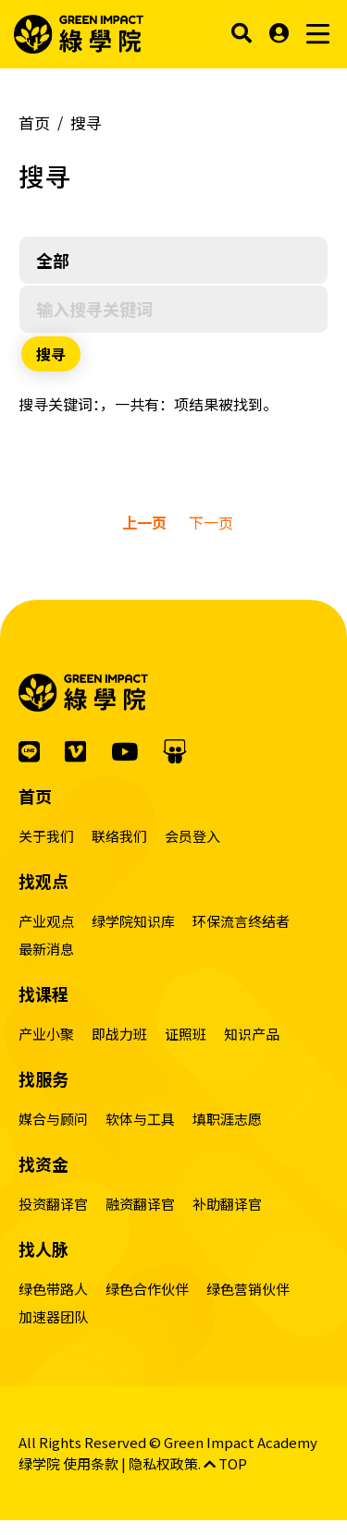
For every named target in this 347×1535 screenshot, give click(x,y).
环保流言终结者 (241, 921)
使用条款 (90, 1463)
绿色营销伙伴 (248, 1288)
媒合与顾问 (53, 1118)
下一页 (211, 522)
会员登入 (192, 836)
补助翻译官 (227, 1203)
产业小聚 (46, 1033)
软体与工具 (140, 1118)
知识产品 (251, 1033)
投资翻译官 (53, 1203)
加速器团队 (53, 1316)
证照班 (185, 1033)
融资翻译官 (140, 1203)
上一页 (144, 522)
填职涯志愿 (227, 1118)
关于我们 (46, 836)
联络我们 (119, 836)
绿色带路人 (53, 1288)
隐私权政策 (163, 1463)
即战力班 (119, 1033)
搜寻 (86, 122)
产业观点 (46, 921)
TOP (225, 1463)
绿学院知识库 (133, 921)
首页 (34, 122)
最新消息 (46, 948)
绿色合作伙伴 (147, 1288)
